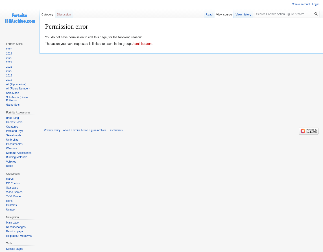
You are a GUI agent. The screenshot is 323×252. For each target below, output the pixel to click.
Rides (9, 165)
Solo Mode (12, 93)
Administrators (142, 44)
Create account (301, 4)
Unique (10, 209)
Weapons (11, 148)
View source (224, 14)
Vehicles (11, 161)
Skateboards (13, 135)
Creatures (12, 126)
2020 (9, 71)
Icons (9, 200)
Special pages (14, 248)
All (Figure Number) (18, 88)
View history (243, 14)
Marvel (10, 178)
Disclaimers (116, 130)
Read (209, 14)
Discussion (64, 14)
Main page (12, 222)
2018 (9, 79)
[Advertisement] (181, 87)
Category (47, 14)
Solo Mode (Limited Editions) (17, 99)
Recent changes (16, 227)
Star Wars (12, 187)
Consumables (14, 144)
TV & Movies (13, 196)
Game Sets (13, 104)
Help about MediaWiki (19, 235)
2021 (9, 66)
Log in (315, 4)
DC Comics (13, 183)
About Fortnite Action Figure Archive (84, 130)
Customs (11, 205)
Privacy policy (52, 130)
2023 (9, 58)
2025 (9, 49)
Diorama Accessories (18, 152)
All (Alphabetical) (16, 84)
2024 (9, 53)
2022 (9, 62)
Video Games (14, 192)
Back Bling (12, 117)
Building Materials (16, 157)
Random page (14, 231)
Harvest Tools (14, 122)
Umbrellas (12, 139)
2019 (9, 75)
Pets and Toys (14, 131)
